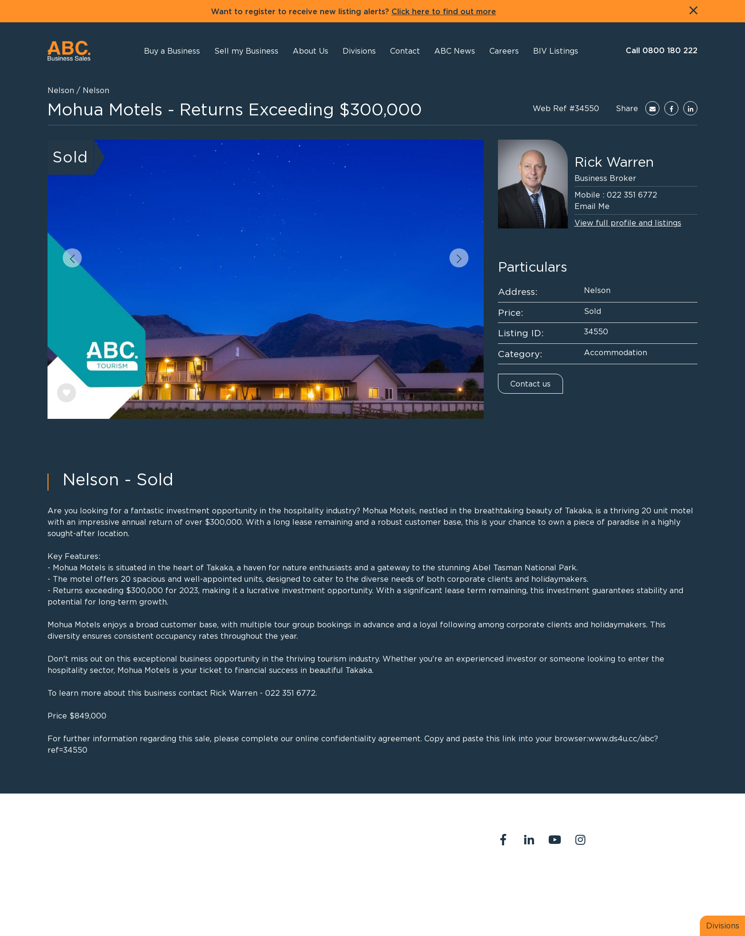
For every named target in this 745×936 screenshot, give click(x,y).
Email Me (592, 206)
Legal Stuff (511, 891)
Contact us (530, 383)
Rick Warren (614, 162)
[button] (310, 50)
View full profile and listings (627, 222)
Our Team (605, 879)
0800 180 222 (331, 835)
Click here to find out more (444, 12)
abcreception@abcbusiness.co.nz (364, 846)
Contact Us (556, 879)
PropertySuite (351, 906)
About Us (508, 879)
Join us (646, 879)
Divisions (722, 925)
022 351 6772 (632, 194)
